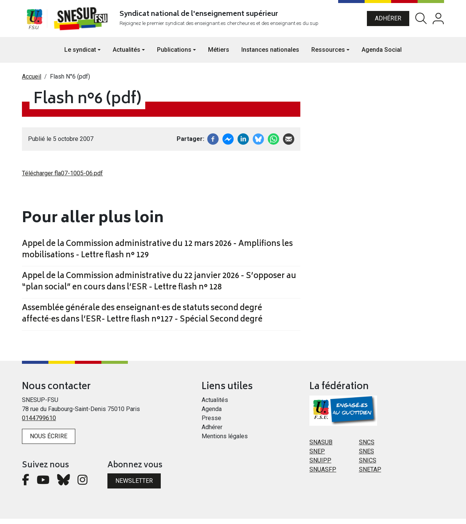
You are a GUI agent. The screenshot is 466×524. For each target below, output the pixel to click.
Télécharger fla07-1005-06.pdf (62, 178)
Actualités (215, 405)
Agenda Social (382, 55)
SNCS (366, 447)
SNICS (367, 466)
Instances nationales (270, 55)
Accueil (31, 81)
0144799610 (39, 423)
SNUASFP (322, 475)
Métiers (218, 55)
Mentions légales (225, 441)
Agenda (212, 414)
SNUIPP (320, 466)
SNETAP (370, 475)
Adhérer (388, 21)
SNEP (317, 457)
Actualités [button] (126, 55)
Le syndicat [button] (80, 55)
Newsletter (134, 486)
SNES (366, 457)
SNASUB (320, 447)
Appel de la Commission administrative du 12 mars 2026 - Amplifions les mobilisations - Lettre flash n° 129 (157, 255)
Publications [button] (174, 55)
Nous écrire (48, 441)
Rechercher (421, 21)
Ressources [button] (328, 55)
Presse (211, 423)
